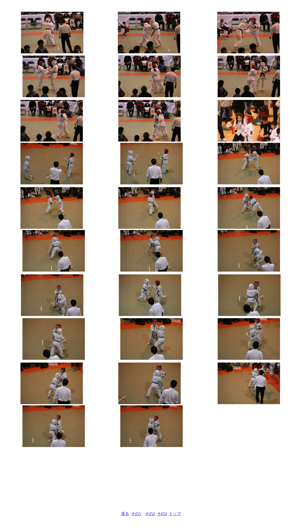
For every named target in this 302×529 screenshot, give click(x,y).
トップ (175, 514)
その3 (162, 514)
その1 (136, 514)
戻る (125, 514)
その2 (150, 514)
